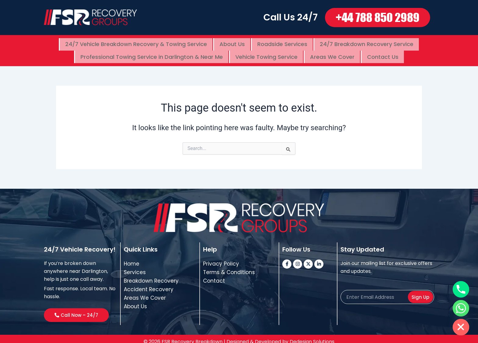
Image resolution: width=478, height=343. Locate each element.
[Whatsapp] (461, 308)
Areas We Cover (332, 52)
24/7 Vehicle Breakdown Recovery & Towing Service (136, 43)
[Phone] (461, 289)
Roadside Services (282, 43)
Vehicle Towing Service (266, 52)
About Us (232, 43)
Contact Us (382, 52)
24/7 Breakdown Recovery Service (366, 43)
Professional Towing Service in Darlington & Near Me (151, 52)
